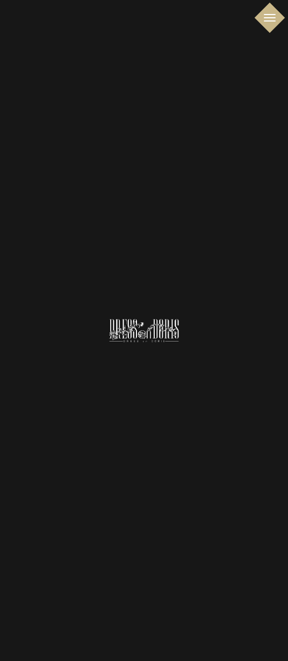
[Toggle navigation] (270, 17)
